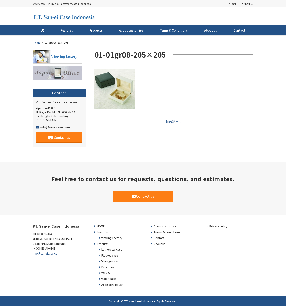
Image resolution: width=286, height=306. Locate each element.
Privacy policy (218, 226)
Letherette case (111, 249)
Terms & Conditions (174, 30)
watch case (108, 279)
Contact (239, 30)
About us (248, 3)
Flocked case (109, 255)
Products (95, 30)
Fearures (67, 30)
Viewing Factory (111, 238)
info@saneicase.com (53, 127)
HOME (234, 3)
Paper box (107, 267)
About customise (131, 30)
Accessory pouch (112, 284)
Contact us (59, 137)
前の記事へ (173, 121)
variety (105, 273)
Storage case (109, 261)
